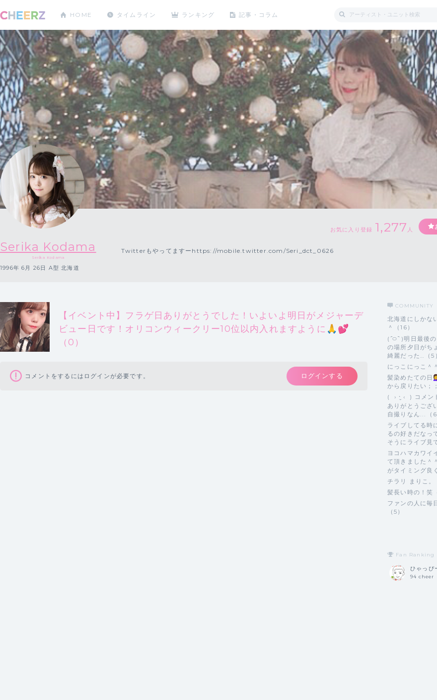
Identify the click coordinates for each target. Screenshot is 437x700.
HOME (81, 14)
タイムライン (136, 14)
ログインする (321, 376)
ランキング (199, 14)
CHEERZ (22, 15)
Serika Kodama (48, 246)
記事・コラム (259, 14)
